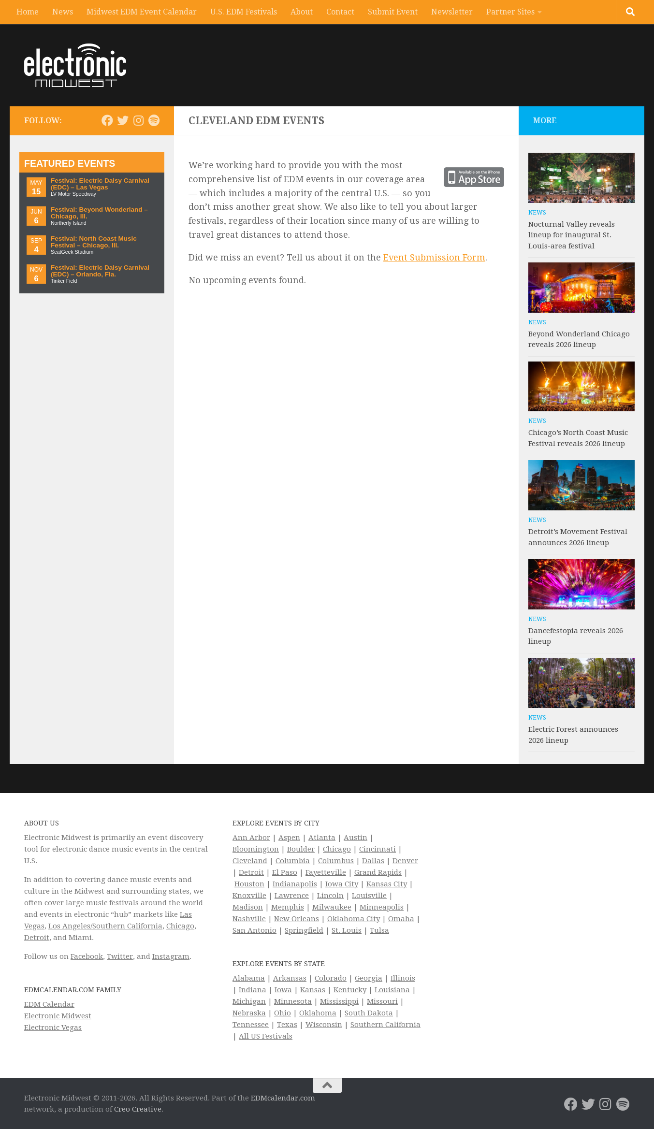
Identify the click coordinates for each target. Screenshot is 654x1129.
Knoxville (249, 895)
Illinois (403, 978)
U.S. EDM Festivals (243, 11)
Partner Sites (510, 11)
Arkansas (289, 978)
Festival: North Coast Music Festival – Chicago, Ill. (94, 242)
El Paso (284, 872)
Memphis (287, 907)
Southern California (385, 1024)
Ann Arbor (251, 837)
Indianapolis (295, 884)
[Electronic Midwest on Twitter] (123, 120)
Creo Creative (137, 1109)
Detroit (36, 937)
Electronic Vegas (53, 1027)
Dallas (373, 860)
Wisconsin (323, 1024)
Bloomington (256, 849)
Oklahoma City (353, 918)
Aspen (289, 837)
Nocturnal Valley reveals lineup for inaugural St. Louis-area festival (571, 235)
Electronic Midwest (57, 1016)
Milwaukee (331, 907)
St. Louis (347, 930)
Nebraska (249, 1013)
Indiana (252, 989)
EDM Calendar (49, 1004)
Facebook (87, 956)
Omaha (401, 918)
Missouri (382, 1001)
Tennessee (251, 1024)
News (62, 11)
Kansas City (386, 884)
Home (27, 11)
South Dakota (369, 1013)
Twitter (120, 956)
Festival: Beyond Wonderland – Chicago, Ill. (99, 213)
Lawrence (292, 895)
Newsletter (452, 11)
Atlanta (321, 837)
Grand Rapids (378, 872)
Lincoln (330, 895)
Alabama (249, 978)
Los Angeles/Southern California (105, 926)
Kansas (312, 989)
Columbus (336, 860)
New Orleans (296, 918)
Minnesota (293, 1001)
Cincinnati (377, 849)
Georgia (368, 978)
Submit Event (393, 11)
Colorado (331, 978)
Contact (340, 11)
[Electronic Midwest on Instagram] (138, 120)
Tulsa (379, 930)
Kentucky (350, 989)
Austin (355, 837)
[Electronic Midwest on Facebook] (107, 120)
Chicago (180, 926)
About (302, 11)
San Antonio (254, 930)
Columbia (293, 860)
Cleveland (250, 860)
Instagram (170, 956)
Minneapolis (382, 907)
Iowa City (341, 884)
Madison (248, 907)
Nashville (249, 918)
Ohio (282, 1013)
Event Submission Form (434, 257)
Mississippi (339, 1001)
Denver (405, 860)
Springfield (304, 930)
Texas (287, 1024)
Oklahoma (317, 1013)
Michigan (249, 1001)
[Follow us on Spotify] (154, 120)
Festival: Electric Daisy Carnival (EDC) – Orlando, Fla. (100, 271)
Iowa (283, 989)
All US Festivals (265, 1036)
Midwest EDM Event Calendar (142, 11)
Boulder (301, 849)
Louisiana (392, 989)
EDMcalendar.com (283, 1098)
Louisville (369, 895)
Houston (249, 884)
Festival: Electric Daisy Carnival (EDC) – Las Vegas (100, 184)
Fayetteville (325, 872)
